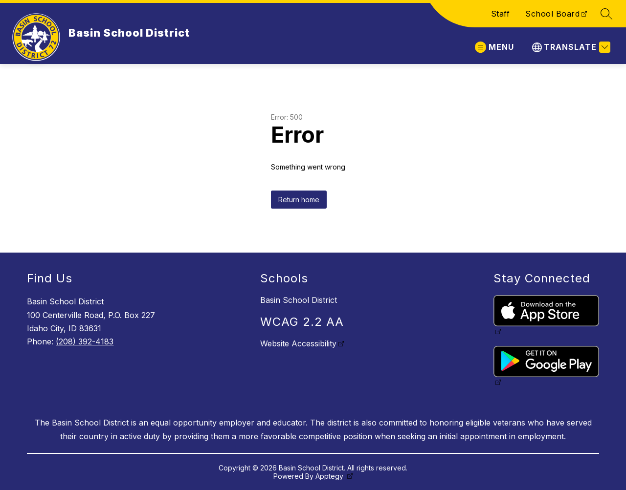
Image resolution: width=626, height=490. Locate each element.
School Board (552, 14)
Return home (298, 199)
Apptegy (330, 476)
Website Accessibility (298, 343)
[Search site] (606, 14)
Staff (500, 14)
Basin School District (298, 300)
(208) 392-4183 (84, 341)
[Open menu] (494, 47)
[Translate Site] (570, 47)
